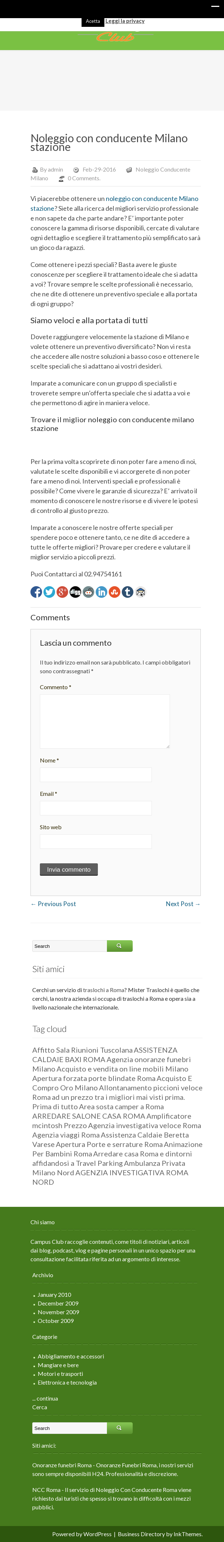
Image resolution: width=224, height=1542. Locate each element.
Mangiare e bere (54, 1364)
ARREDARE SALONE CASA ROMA (85, 1115)
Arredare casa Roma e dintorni (139, 1153)
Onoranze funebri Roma (58, 1464)
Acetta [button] (93, 21)
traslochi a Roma (100, 989)
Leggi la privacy (125, 20)
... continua (41, 1398)
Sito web (47, 826)
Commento (52, 686)
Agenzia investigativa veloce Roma (141, 1125)
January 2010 (50, 1294)
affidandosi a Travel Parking (74, 1163)
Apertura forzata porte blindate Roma (90, 1078)
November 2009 (54, 1311)
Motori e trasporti (56, 1373)
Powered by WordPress (78, 1533)
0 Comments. (80, 177)
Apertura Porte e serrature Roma (105, 1144)
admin (51, 169)
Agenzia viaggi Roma (62, 1134)
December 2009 (54, 1303)
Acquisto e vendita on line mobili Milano (119, 1068)
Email (45, 793)
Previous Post (49, 904)
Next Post (179, 904)
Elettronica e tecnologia (63, 1382)
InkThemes (184, 1533)
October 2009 (52, 1320)
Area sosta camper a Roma (117, 1106)
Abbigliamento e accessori (67, 1356)
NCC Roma (43, 1489)
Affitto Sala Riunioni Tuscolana (79, 1049)
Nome (45, 760)
